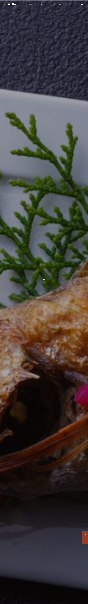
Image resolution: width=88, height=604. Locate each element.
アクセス (67, 4)
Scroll (44, 599)
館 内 (60, 4)
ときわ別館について (31, 4)
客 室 (41, 4)
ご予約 (82, 4)
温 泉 (54, 4)
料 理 (47, 4)
